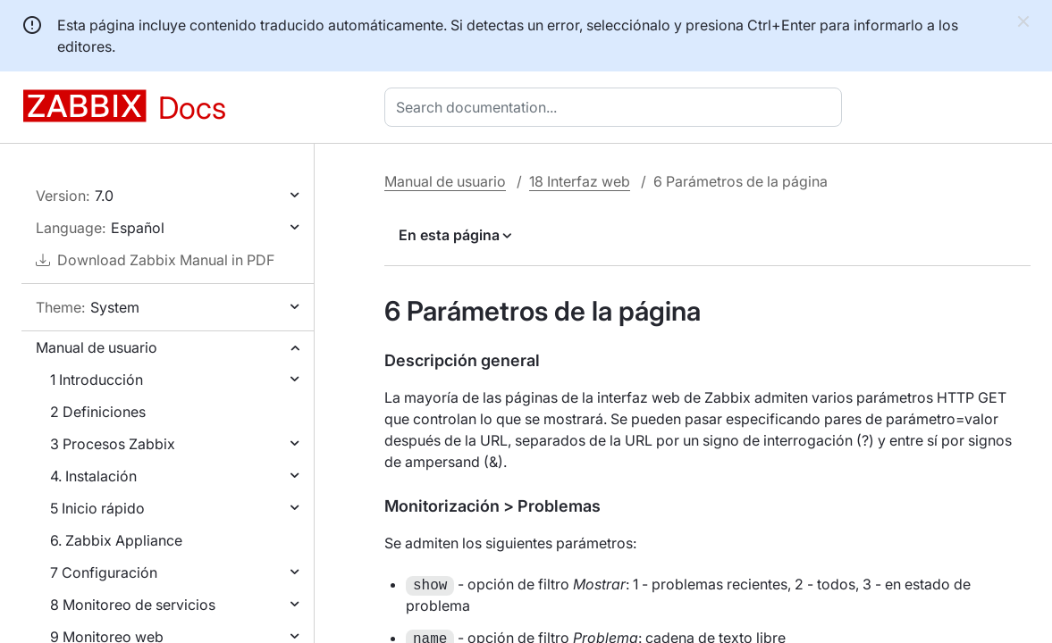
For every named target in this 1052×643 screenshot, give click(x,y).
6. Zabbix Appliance (116, 540)
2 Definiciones (98, 412)
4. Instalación (93, 476)
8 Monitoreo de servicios (132, 605)
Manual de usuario (96, 347)
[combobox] (616, 107)
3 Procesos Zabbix (112, 444)
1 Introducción (96, 379)
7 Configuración (103, 572)
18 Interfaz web (579, 181)
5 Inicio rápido (97, 508)
